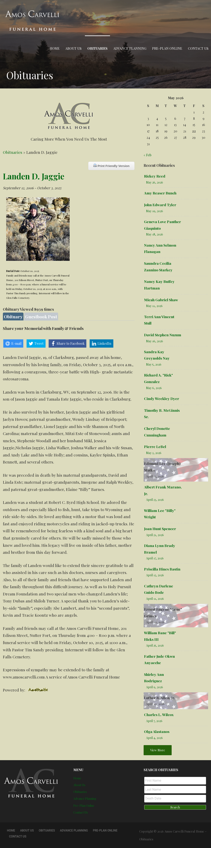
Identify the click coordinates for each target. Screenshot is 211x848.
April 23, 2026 (155, 500)
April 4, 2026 (154, 738)
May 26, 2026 (154, 182)
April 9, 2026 (154, 687)
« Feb (147, 155)
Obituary (13, 316)
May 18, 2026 (154, 234)
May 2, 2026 (153, 453)
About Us (73, 48)
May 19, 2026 (154, 211)
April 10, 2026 (155, 622)
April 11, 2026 (155, 599)
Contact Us (198, 48)
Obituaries (97, 48)
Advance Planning (129, 48)
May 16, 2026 (154, 341)
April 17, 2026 (155, 558)
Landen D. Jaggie (33, 176)
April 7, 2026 (154, 721)
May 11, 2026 (154, 306)
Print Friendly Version (111, 166)
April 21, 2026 (155, 535)
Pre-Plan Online (167, 48)
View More (157, 750)
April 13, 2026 (155, 575)
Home (55, 48)
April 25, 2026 (155, 476)
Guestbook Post (41, 316)
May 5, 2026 (153, 364)
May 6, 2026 (154, 388)
